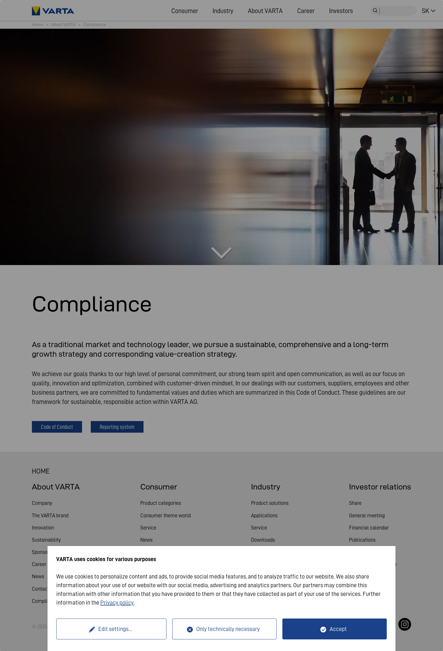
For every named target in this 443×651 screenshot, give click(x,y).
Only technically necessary (228, 629)
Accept (338, 629)
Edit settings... (115, 629)
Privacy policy (117, 602)
